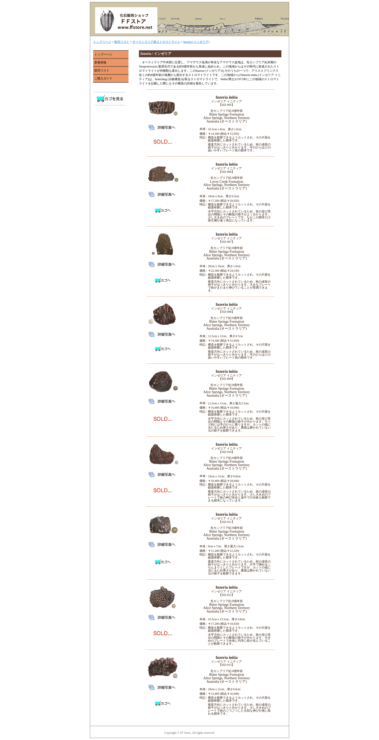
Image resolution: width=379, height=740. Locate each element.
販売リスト (121, 42)
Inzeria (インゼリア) (196, 42)
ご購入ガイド (103, 78)
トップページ (102, 42)
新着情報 (100, 62)
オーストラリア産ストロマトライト (156, 42)
